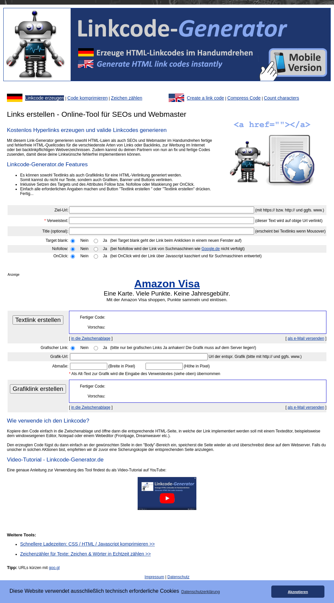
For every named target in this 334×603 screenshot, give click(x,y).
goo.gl (54, 567)
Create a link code (205, 98)
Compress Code (244, 98)
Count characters (281, 98)
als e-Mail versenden (306, 338)
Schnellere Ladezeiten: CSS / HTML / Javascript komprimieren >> (87, 544)
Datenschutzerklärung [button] (200, 591)
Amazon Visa (167, 284)
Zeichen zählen (126, 98)
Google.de (211, 248)
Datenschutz (178, 577)
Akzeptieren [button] (298, 592)
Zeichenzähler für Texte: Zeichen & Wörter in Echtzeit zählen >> (85, 553)
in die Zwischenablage (91, 338)
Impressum (154, 577)
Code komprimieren (87, 98)
